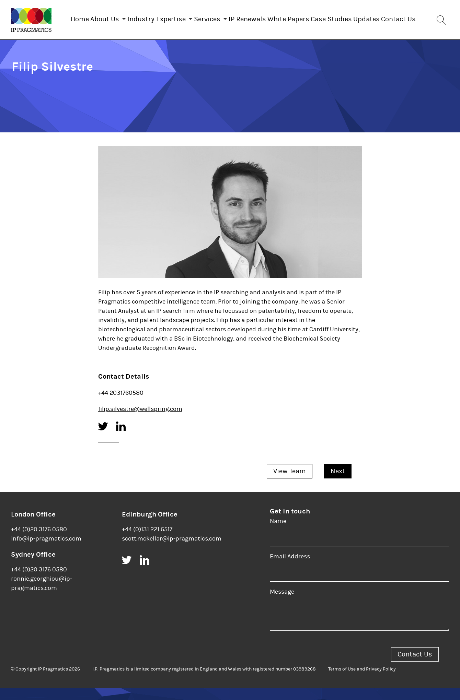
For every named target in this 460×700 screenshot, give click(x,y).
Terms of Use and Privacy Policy (362, 681)
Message (282, 603)
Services (221, 18)
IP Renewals (268, 18)
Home (74, 18)
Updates (408, 18)
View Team (289, 483)
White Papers (316, 18)
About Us (105, 18)
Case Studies (366, 18)
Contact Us (246, 47)
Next (338, 483)
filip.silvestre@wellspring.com (140, 421)
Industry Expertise (164, 18)
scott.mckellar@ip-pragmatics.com (171, 550)
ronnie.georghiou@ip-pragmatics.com (41, 595)
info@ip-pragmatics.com (46, 550)
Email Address (290, 568)
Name (278, 533)
